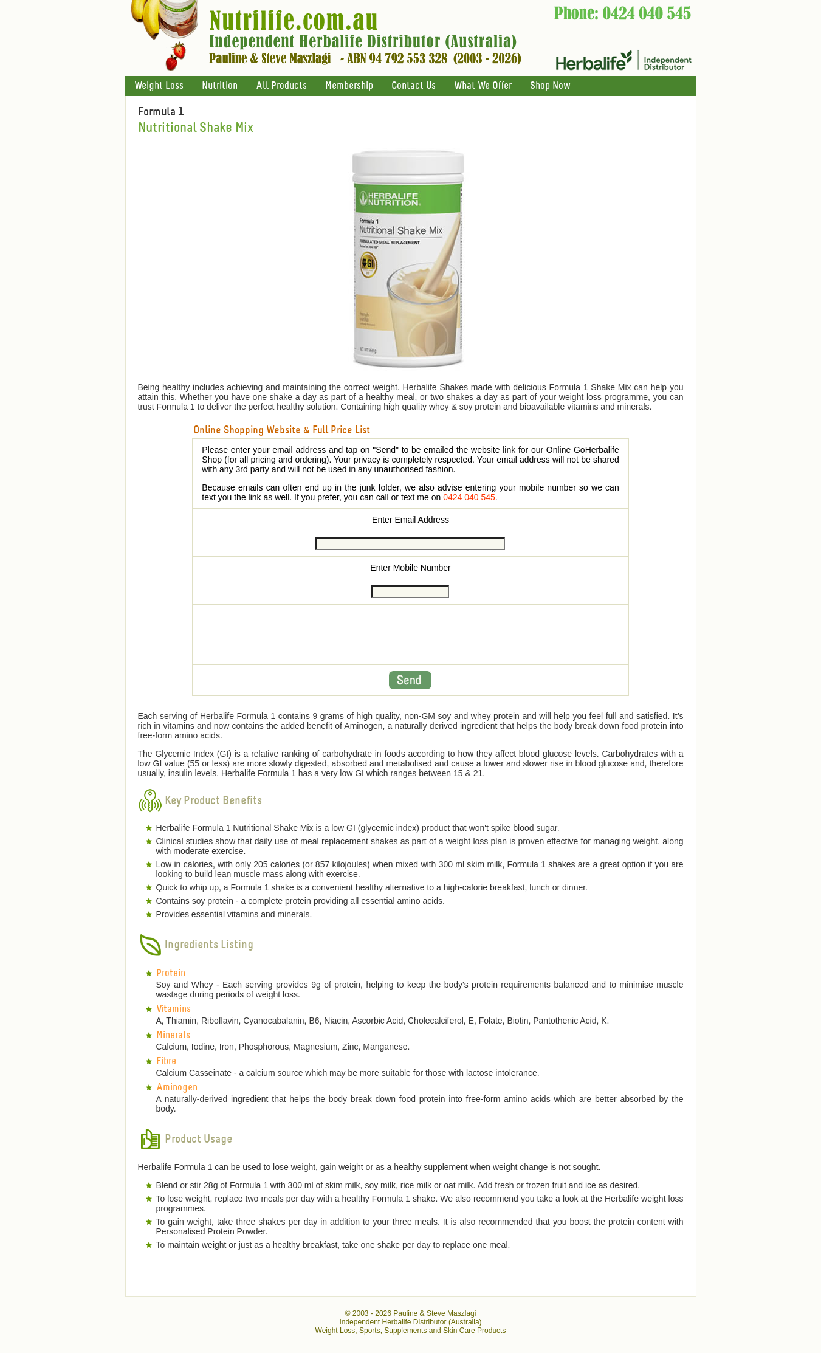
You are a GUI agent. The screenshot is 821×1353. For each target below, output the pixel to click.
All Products (281, 86)
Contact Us (413, 86)
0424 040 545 (469, 497)
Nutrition (220, 86)
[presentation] (410, 634)
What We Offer (483, 86)
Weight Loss (159, 86)
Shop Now (550, 86)
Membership (349, 86)
